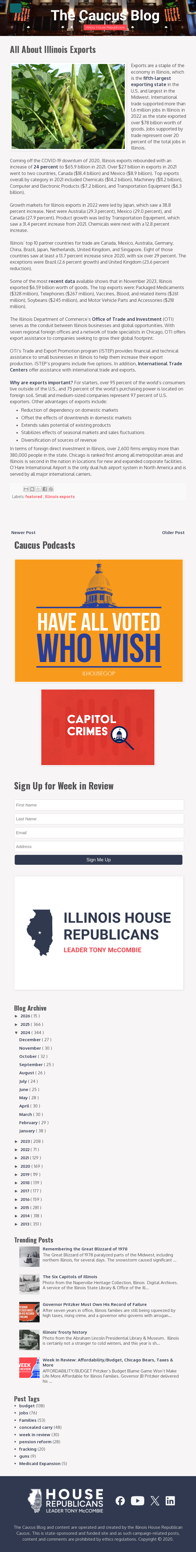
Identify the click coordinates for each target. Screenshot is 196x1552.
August (27, 1072)
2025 (26, 1024)
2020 (26, 1166)
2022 (26, 1149)
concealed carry (36, 1427)
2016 (26, 1199)
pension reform (35, 1441)
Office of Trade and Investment (127, 319)
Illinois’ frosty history (65, 1332)
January (27, 1130)
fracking (27, 1449)
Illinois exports (60, 496)
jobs (23, 1413)
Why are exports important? (41, 382)
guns (24, 1456)
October (28, 1056)
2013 (25, 1224)
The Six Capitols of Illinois (70, 1276)
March (26, 1114)
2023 (26, 1141)
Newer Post (23, 532)
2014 (26, 1215)
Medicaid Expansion (40, 1463)
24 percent (46, 167)
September (31, 1064)
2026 (26, 1016)
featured (34, 496)
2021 (25, 1157)
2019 (26, 1174)
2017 (26, 1191)
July (23, 1081)
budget (27, 1405)
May (24, 1097)
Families (27, 1420)
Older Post (173, 532)
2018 (26, 1182)
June (24, 1089)
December (30, 1039)
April (24, 1106)
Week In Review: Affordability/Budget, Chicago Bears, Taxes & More (108, 1362)
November (30, 1048)
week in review (34, 1434)
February (29, 1122)
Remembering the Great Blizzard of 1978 (85, 1249)
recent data (62, 281)
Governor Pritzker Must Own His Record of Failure (95, 1304)
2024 (26, 1032)
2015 (25, 1207)
